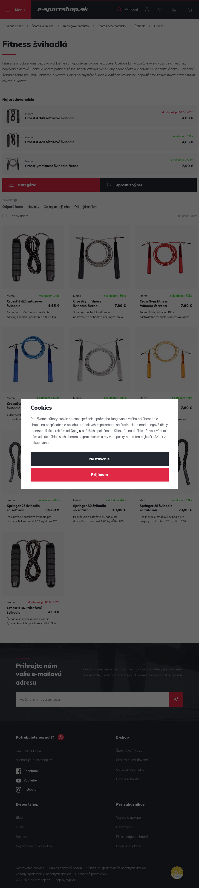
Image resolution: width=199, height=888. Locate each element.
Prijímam (99, 475)
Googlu (76, 431)
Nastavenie (99, 459)
